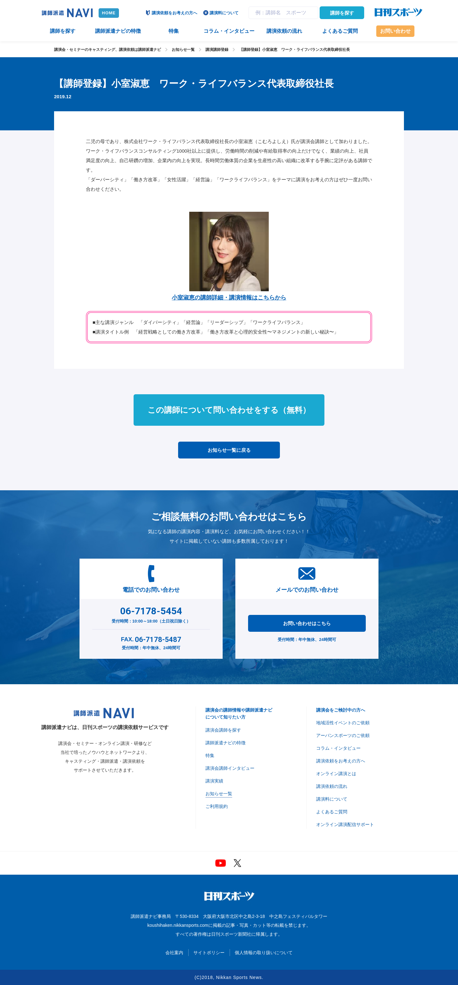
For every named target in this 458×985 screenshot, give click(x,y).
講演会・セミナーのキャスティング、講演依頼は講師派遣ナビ (107, 49)
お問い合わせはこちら (307, 623)
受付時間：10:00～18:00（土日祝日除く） (151, 613)
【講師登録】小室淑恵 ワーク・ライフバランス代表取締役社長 (294, 49)
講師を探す (342, 13)
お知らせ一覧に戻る (229, 450)
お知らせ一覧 (183, 49)
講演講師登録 (216, 49)
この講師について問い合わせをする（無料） (229, 409)
